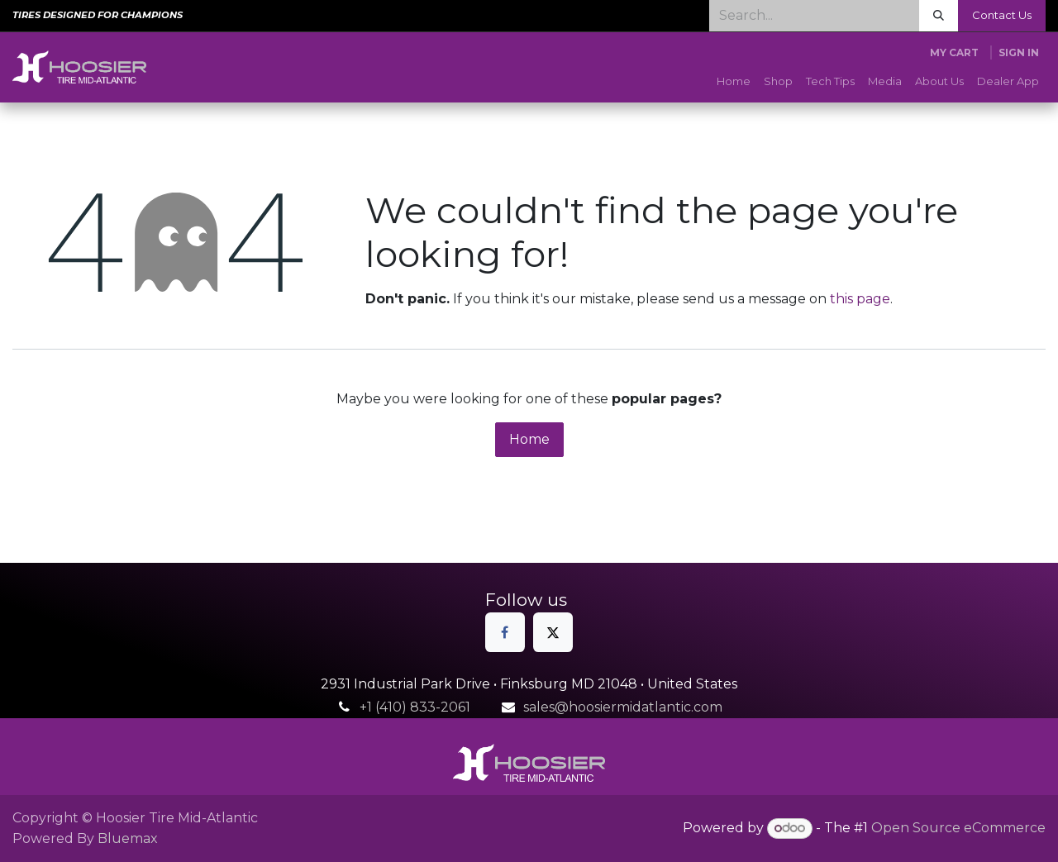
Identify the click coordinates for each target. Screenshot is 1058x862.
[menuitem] (733, 82)
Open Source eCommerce (958, 828)
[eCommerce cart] (954, 53)
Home (529, 439)
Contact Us (1002, 14)
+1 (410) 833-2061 (415, 707)
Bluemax (128, 838)
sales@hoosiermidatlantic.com (622, 707)
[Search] (938, 15)
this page (860, 299)
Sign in (1018, 52)
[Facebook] (505, 632)
